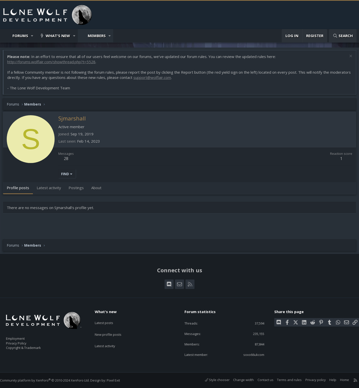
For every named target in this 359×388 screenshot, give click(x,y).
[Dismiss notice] (348, 59)
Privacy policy (310, 380)
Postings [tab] (78, 190)
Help (327, 380)
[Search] (343, 35)
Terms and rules (284, 380)
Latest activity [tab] (51, 190)
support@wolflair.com (176, 79)
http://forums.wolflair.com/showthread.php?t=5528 (54, 64)
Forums (20, 35)
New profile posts (112, 327)
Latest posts (108, 317)
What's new (58, 35)
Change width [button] (238, 380)
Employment (22, 335)
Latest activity (109, 336)
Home (339, 380)
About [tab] (99, 190)
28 (68, 161)
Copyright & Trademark (31, 345)
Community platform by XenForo (49, 380)
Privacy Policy (22, 340)
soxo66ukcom (250, 354)
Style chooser (212, 380)
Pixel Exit (118, 380)
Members (97, 35)
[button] (32, 35)
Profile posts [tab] (20, 190)
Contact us (261, 380)
